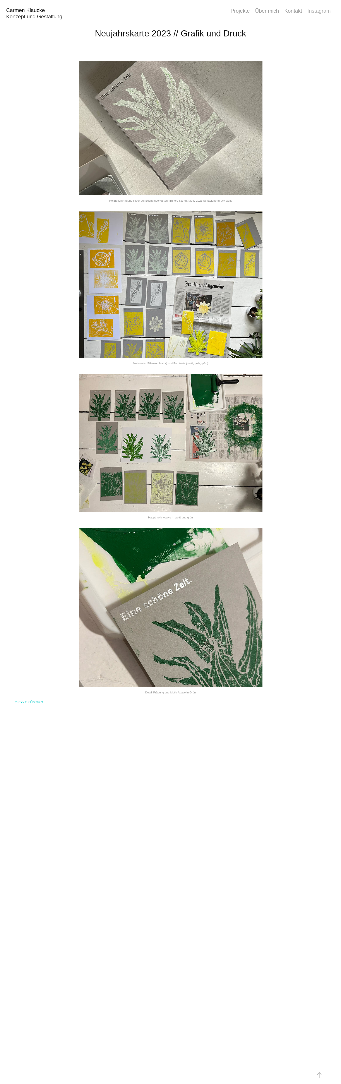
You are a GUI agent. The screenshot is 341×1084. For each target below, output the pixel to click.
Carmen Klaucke (25, 10)
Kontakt (293, 11)
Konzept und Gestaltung (34, 16)
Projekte (240, 11)
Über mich (267, 11)
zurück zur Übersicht (29, 702)
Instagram (319, 11)
